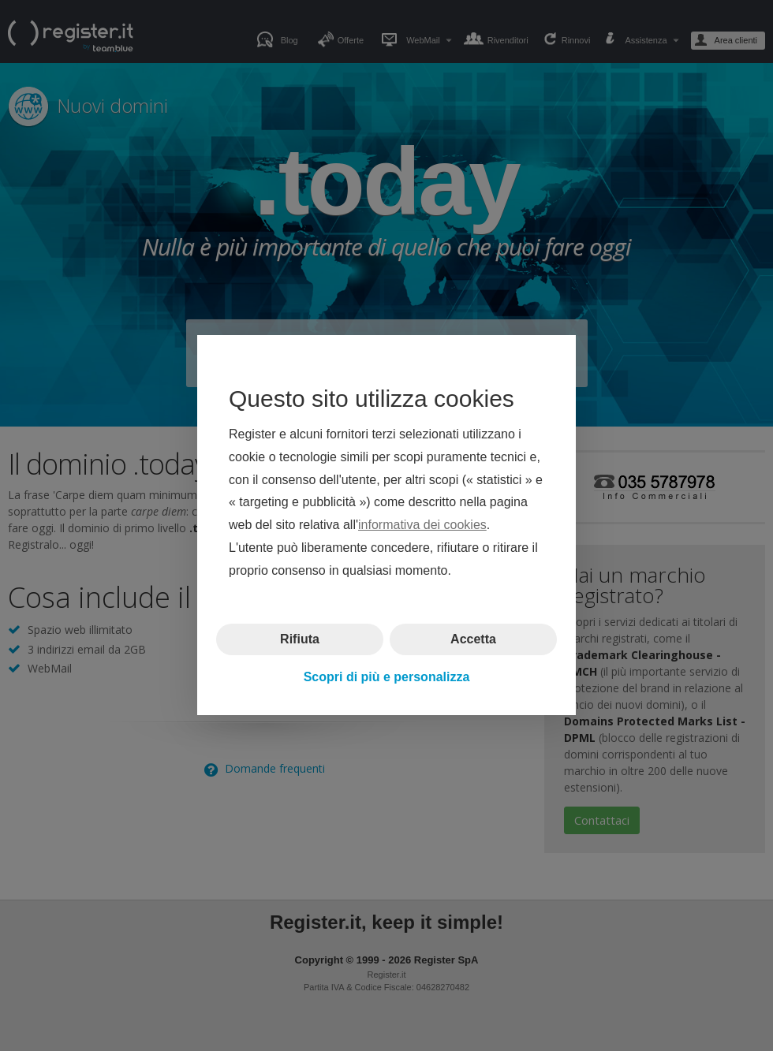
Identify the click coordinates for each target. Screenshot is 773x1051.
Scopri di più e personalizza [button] (387, 677)
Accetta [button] (473, 639)
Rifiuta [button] (299, 639)
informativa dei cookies (422, 525)
